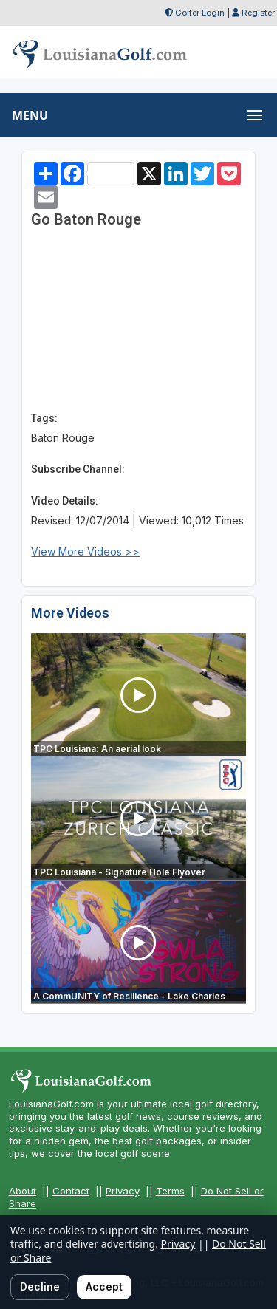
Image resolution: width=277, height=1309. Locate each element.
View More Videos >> (85, 551)
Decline (40, 1286)
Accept (104, 1286)
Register (258, 12)
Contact (70, 1191)
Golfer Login (200, 12)
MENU (30, 115)
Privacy (123, 1191)
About (22, 1191)
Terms (170, 1191)
